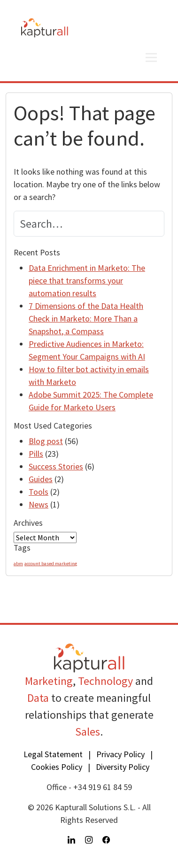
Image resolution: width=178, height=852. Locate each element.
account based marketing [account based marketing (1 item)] (50, 563)
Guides (41, 479)
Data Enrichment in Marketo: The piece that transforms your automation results (87, 280)
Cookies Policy (56, 766)
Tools (38, 491)
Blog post (46, 441)
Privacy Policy (120, 754)
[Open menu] (151, 57)
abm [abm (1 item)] (18, 563)
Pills (36, 453)
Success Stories (56, 466)
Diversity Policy (122, 766)
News (38, 504)
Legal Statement (53, 754)
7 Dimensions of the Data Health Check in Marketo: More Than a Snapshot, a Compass (86, 318)
